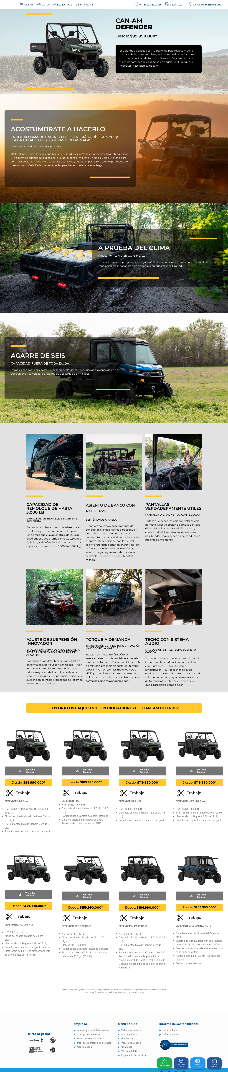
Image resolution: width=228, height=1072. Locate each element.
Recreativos (62, 4)
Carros (26, 4)
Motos (43, 4)
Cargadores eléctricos (204, 4)
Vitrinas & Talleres (148, 4)
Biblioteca (175, 4)
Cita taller (84, 4)
